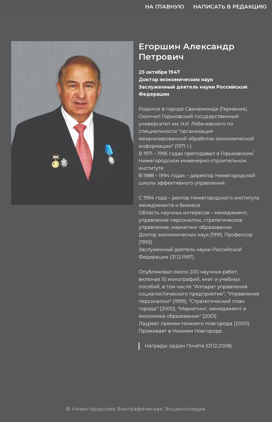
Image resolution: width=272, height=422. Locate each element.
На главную (164, 6)
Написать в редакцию (230, 6)
